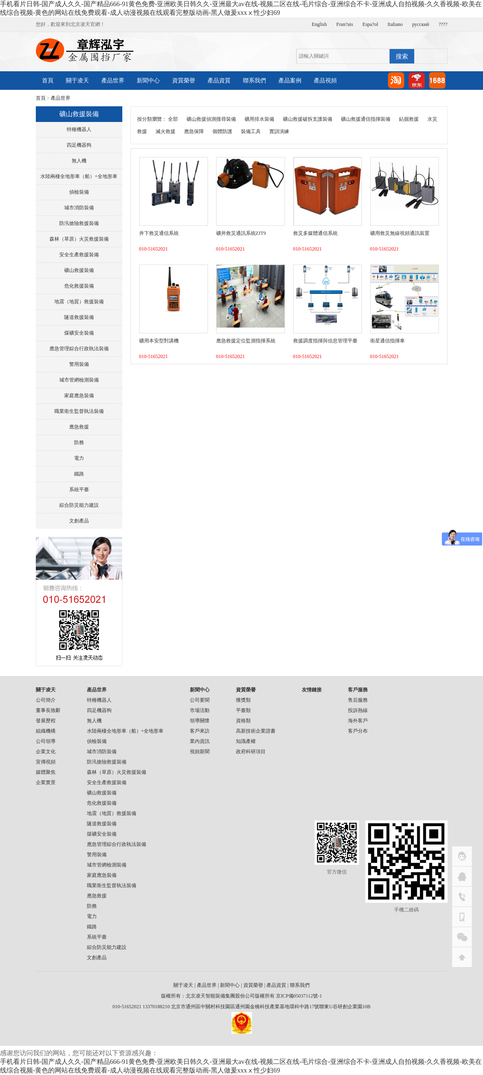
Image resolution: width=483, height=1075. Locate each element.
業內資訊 (200, 741)
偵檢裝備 (79, 192)
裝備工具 (251, 131)
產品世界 (112, 80)
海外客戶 (358, 721)
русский (420, 24)
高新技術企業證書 (255, 731)
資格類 (243, 721)
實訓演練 (279, 131)
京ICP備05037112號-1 (299, 996)
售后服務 (358, 700)
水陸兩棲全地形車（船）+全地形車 (78, 176)
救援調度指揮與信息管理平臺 (325, 341)
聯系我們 (254, 80)
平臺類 (243, 710)
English (319, 24)
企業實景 (46, 782)
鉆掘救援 (409, 119)
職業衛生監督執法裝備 (79, 411)
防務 (79, 442)
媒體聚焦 (46, 772)
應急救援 (79, 427)
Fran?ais (344, 24)
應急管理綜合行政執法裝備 (79, 348)
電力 (79, 458)
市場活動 (200, 710)
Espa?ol (370, 24)
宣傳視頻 (46, 762)
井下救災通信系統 (159, 233)
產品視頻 (325, 80)
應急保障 (194, 131)
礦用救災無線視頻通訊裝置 (399, 233)
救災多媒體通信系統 (315, 233)
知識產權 (246, 741)
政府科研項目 (251, 751)
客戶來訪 (200, 731)
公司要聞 (200, 700)
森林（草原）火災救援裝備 (79, 239)
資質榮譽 (183, 80)
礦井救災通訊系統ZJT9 (241, 233)
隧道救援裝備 (79, 317)
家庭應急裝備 (79, 395)
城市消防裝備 (79, 208)
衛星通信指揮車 (387, 341)
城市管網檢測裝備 (79, 380)
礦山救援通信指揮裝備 (365, 119)
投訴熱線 (358, 710)
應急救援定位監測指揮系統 (245, 341)
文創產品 (79, 521)
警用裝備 (79, 364)
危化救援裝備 (79, 286)
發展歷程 (46, 721)
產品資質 (219, 80)
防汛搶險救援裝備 (79, 223)
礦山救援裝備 (79, 270)
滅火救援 (165, 131)
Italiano (395, 24)
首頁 (48, 80)
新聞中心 (148, 80)
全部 (173, 119)
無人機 (79, 161)
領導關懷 (200, 721)
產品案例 (289, 80)
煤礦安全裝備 (79, 333)
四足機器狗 (79, 145)
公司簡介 (46, 700)
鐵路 (79, 474)
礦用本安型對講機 (159, 341)
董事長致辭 (48, 710)
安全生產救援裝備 (79, 255)
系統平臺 (79, 489)
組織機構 (46, 731)
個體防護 (222, 131)
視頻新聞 (200, 751)
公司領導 (46, 741)
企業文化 (46, 751)
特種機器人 (79, 129)
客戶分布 (358, 731)
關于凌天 (77, 80)
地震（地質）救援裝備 (79, 301)
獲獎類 (243, 700)
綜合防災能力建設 (79, 505)
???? (443, 24)
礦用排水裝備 (259, 119)
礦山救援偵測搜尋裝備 (211, 119)
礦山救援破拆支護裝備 (307, 119)
